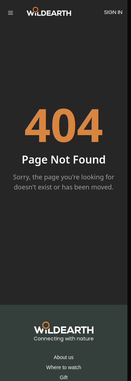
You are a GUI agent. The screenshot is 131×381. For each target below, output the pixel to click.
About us (64, 357)
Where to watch (63, 367)
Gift (64, 377)
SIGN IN (113, 12)
